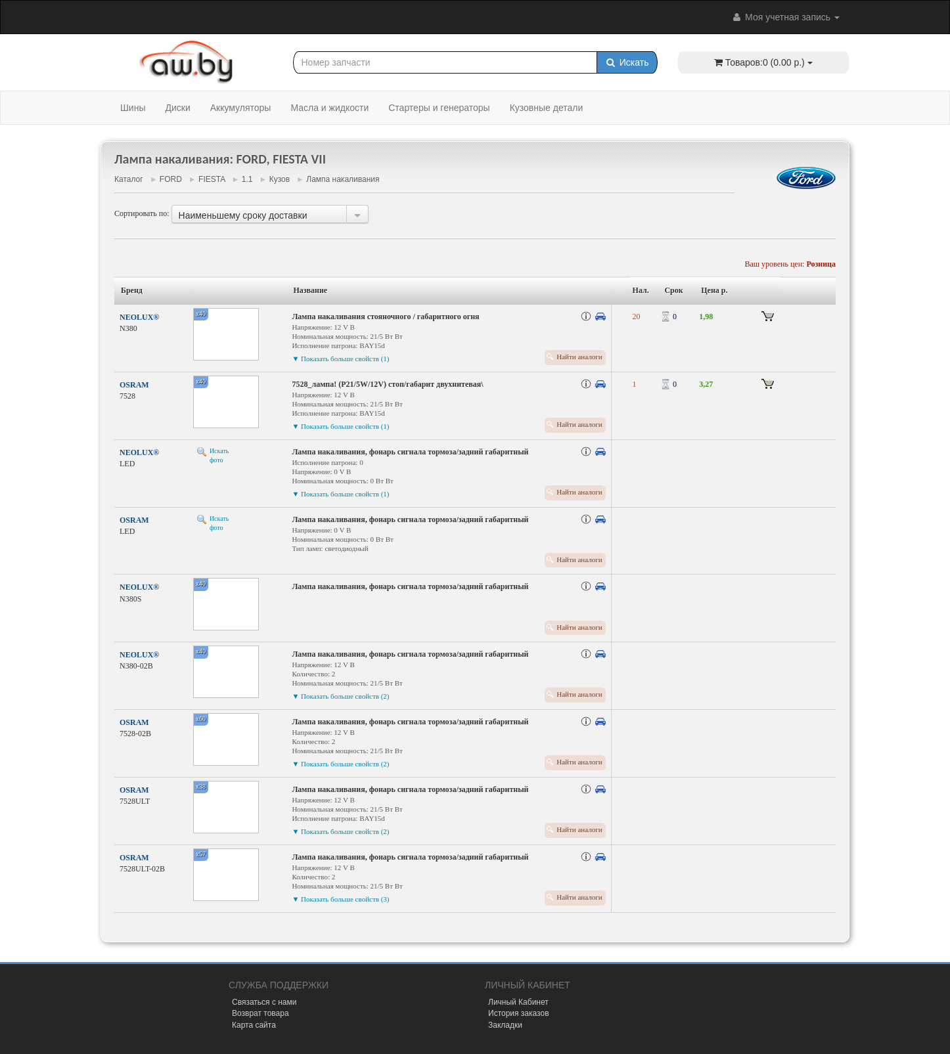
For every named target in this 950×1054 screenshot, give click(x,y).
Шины (132, 107)
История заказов (518, 1013)
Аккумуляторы (240, 107)
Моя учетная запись (785, 17)
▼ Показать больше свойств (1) (340, 358)
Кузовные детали (546, 107)
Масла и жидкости (329, 107)
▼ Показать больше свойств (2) (340, 696)
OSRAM (134, 384)
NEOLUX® (139, 317)
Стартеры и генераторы (438, 107)
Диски (177, 107)
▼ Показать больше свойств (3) (340, 899)
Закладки (505, 1025)
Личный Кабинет (518, 1002)
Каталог (128, 179)
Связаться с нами (264, 1002)
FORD (171, 179)
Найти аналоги (579, 357)
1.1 (247, 179)
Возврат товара (260, 1013)
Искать (627, 62)
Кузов (279, 179)
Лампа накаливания (342, 179)
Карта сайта (254, 1025)
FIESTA (211, 179)
